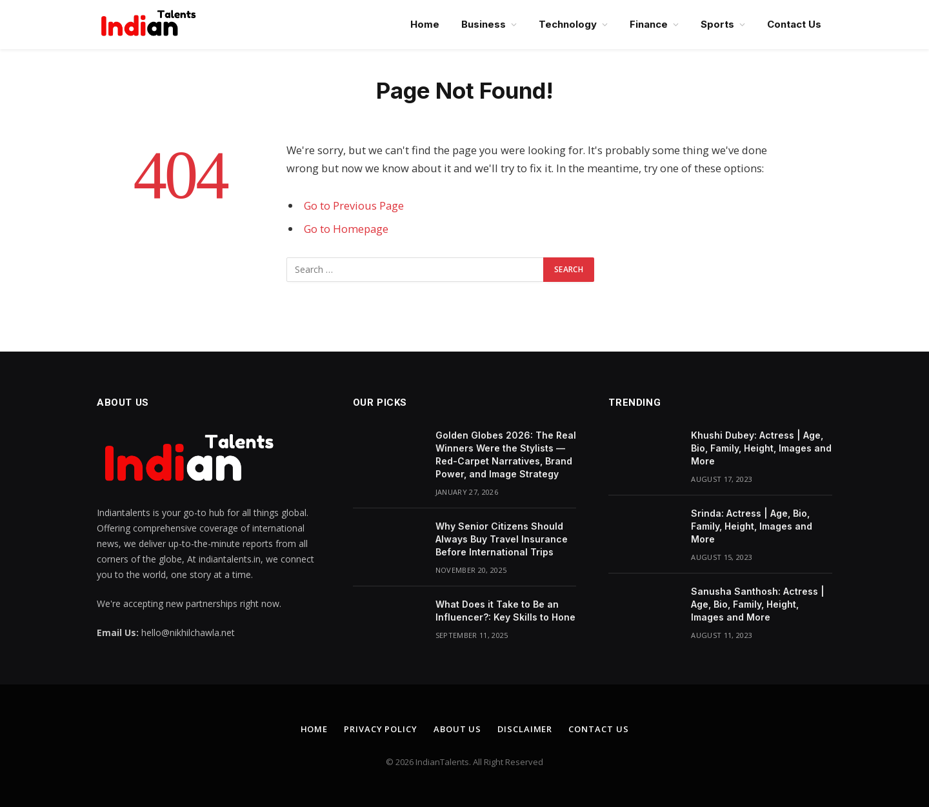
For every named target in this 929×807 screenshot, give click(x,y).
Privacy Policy (380, 729)
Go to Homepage (346, 228)
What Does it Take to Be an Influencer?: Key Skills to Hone (505, 611)
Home (424, 24)
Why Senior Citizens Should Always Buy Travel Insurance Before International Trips (501, 539)
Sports (717, 24)
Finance (649, 24)
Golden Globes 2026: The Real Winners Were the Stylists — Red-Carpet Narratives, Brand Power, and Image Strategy (505, 454)
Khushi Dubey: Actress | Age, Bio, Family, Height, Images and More (761, 448)
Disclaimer (524, 729)
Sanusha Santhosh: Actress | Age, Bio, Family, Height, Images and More (757, 604)
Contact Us (794, 24)
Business (483, 24)
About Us (457, 729)
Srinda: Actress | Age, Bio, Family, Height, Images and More (751, 526)
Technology (568, 24)
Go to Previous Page (354, 205)
